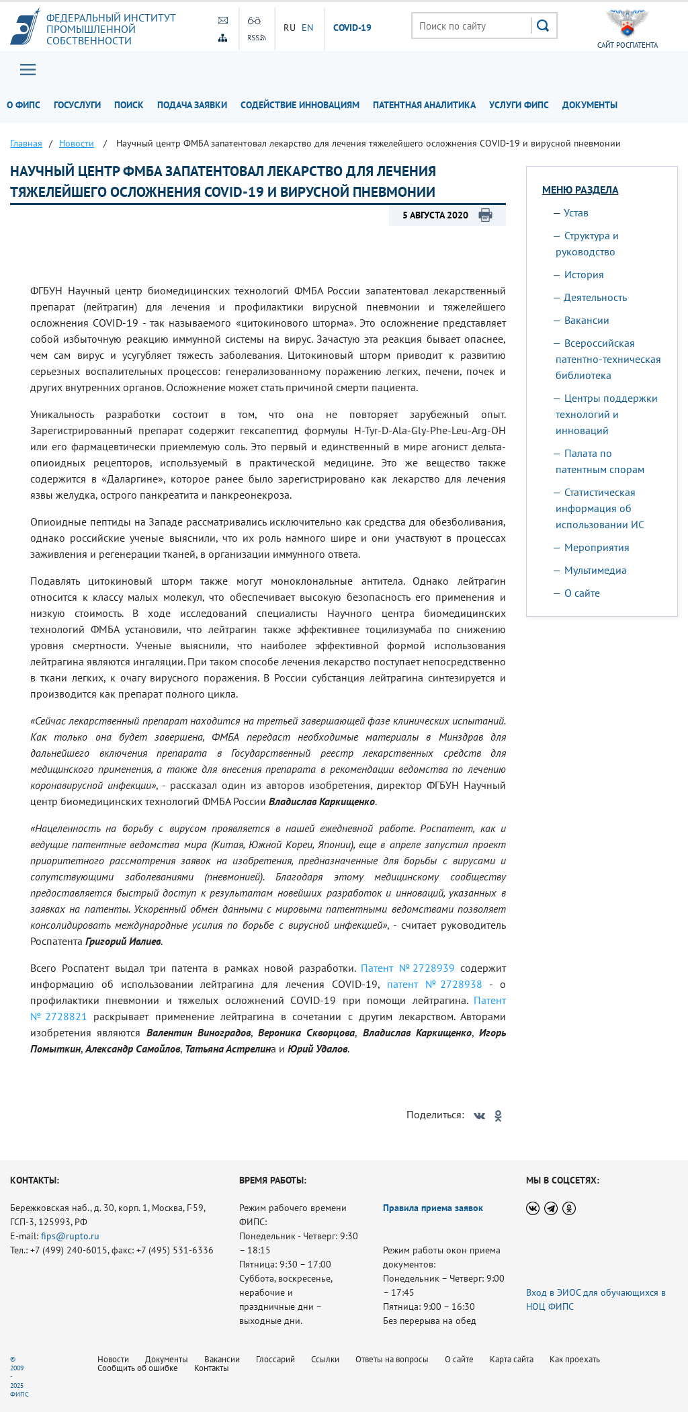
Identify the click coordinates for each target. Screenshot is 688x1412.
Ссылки (325, 1359)
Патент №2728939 (408, 967)
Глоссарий (275, 1359)
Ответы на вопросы (392, 1359)
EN (308, 28)
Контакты (211, 1368)
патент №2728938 (435, 984)
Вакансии (586, 320)
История (584, 274)
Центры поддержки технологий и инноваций (607, 414)
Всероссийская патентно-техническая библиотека (608, 359)
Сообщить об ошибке (137, 1368)
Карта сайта (511, 1359)
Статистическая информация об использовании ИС (600, 508)
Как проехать (575, 1359)
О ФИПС (23, 105)
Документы (589, 105)
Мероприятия (597, 547)
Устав (576, 212)
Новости (113, 1359)
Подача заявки (192, 105)
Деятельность (595, 297)
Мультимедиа (595, 570)
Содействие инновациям (300, 105)
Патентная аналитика (424, 105)
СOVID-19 (352, 28)
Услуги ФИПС (519, 105)
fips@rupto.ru (70, 1236)
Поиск (129, 105)
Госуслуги (77, 105)
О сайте (582, 592)
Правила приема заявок (433, 1208)
